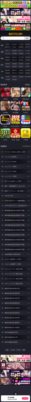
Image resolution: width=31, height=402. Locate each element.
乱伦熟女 (21, 60)
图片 (2, 65)
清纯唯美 (14, 66)
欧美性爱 (27, 57)
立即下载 (25, 398)
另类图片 (27, 66)
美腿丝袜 (7, 66)
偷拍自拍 (14, 57)
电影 (2, 58)
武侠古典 (27, 70)
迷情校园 (7, 73)
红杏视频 (7, 79)
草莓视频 (21, 76)
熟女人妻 (7, 53)
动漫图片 (27, 63)
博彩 (2, 45)
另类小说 (14, 73)
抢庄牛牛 (27, 47)
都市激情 (7, 70)
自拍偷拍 (14, 50)
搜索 (27, 38)
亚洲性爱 (7, 57)
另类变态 (27, 60)
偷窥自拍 (7, 63)
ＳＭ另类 (27, 53)
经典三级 (14, 60)
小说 (2, 71)
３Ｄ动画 (27, 50)
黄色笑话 (21, 73)
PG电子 (8, 44)
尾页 (24, 350)
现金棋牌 (21, 47)
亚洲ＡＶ (7, 50)
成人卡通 (21, 57)
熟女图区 (21, 66)
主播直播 (21, 53)
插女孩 (7, 76)
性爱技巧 (27, 73)
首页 (7, 350)
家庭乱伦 (14, 70)
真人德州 (14, 44)
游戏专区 (27, 44)
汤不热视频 (28, 76)
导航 (2, 78)
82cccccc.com (15, 34)
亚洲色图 (14, 63)
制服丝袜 (7, 60)
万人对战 (21, 44)
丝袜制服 (14, 53)
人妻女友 (21, 70)
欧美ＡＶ (21, 50)
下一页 (18, 350)
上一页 (12, 350)
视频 (2, 52)
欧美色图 (21, 63)
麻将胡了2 (7, 47)
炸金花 (14, 47)
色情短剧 (14, 79)
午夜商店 (14, 76)
